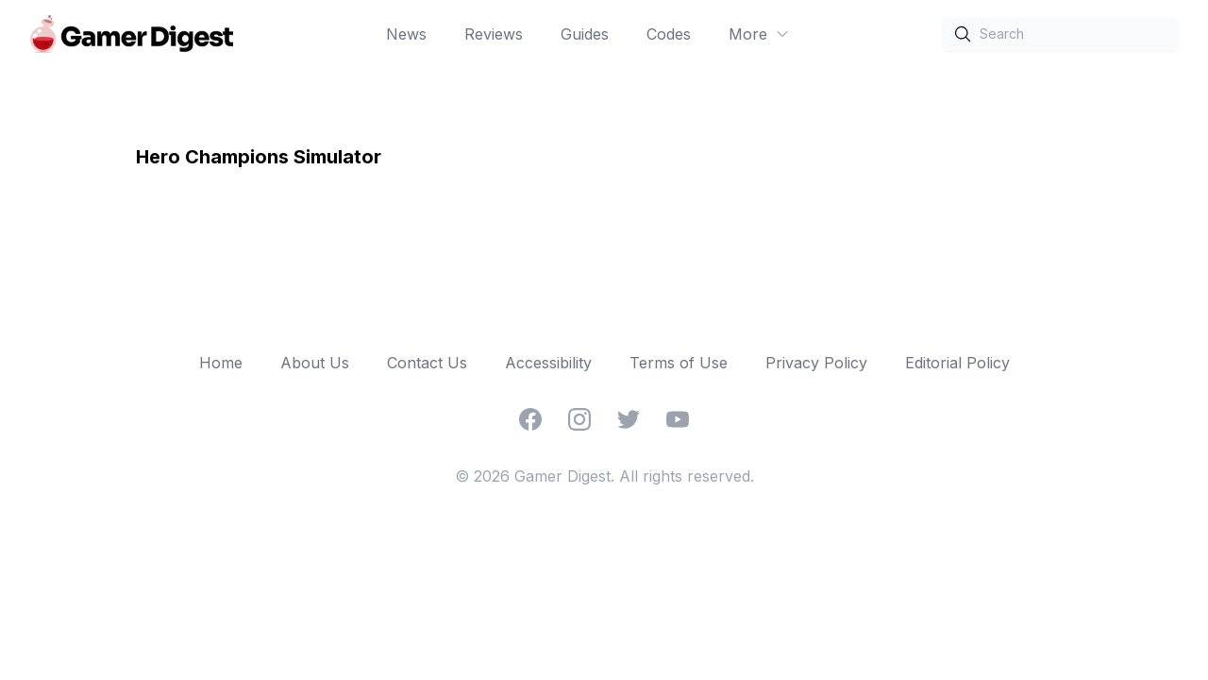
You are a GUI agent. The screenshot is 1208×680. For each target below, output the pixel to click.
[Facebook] (530, 419)
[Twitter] (628, 419)
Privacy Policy (816, 362)
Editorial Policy (957, 362)
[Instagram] (579, 419)
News (406, 34)
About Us (314, 362)
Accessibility (548, 362)
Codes (668, 34)
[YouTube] (677, 419)
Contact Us (427, 362)
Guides (585, 34)
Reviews (493, 34)
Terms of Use (678, 362)
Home (221, 362)
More (759, 34)
